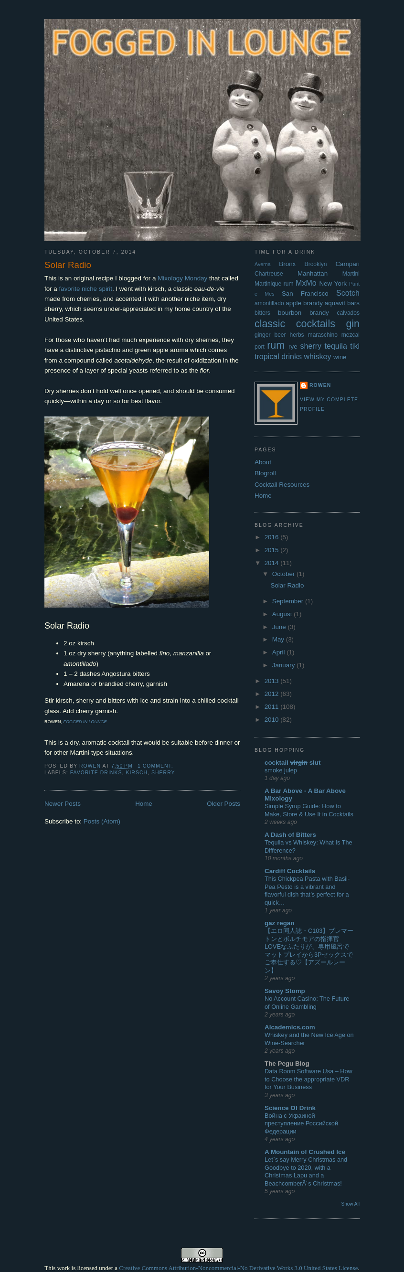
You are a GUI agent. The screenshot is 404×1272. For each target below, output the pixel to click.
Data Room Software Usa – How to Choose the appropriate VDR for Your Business (308, 1079)
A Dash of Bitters (290, 834)
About (263, 462)
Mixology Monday (182, 278)
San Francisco (305, 293)
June (280, 627)
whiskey (317, 356)
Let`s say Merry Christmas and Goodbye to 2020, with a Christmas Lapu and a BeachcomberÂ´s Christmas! (306, 1171)
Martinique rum (274, 283)
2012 (272, 693)
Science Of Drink (290, 1108)
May (279, 639)
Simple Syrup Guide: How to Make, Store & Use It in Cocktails (309, 810)
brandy (319, 312)
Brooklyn (316, 264)
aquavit (335, 303)
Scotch (348, 293)
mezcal (350, 334)
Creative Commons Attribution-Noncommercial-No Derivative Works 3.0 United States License (238, 1268)
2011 (272, 706)
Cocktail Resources (282, 484)
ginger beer (270, 334)
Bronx (287, 263)
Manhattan (313, 273)
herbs (297, 334)
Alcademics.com (290, 1027)
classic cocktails (295, 324)
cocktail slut (292, 762)
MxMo (306, 282)
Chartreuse (269, 273)
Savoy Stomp (285, 990)
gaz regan (279, 923)
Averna (263, 264)
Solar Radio (67, 265)
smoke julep (281, 770)
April (279, 652)
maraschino (323, 334)
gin (353, 324)
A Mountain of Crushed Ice (305, 1151)
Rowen (320, 385)
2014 (272, 563)
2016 (272, 537)
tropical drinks (278, 356)
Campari (347, 263)
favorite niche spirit (85, 288)
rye (293, 346)
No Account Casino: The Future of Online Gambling (307, 1002)
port (260, 346)
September (288, 601)
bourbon (289, 312)
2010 (272, 719)
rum (276, 345)
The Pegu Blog (287, 1063)
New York (333, 283)
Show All (350, 1204)
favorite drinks (96, 772)
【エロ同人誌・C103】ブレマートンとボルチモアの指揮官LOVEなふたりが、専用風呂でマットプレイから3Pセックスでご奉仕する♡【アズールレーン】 (309, 950)
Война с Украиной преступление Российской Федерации (301, 1123)
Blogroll (265, 473)
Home (143, 803)
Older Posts (223, 803)
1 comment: (156, 766)
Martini (351, 273)
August (283, 614)
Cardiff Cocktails (290, 871)
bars (353, 303)
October (284, 573)
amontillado (269, 303)
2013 (272, 680)
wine (340, 357)
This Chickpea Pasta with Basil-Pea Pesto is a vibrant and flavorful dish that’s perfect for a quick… (307, 890)
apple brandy (304, 303)
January (284, 665)
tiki (355, 346)
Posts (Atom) (102, 821)
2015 (272, 550)
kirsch (137, 772)
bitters (262, 313)
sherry (163, 772)
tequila (336, 346)
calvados (348, 313)
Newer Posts (62, 803)
